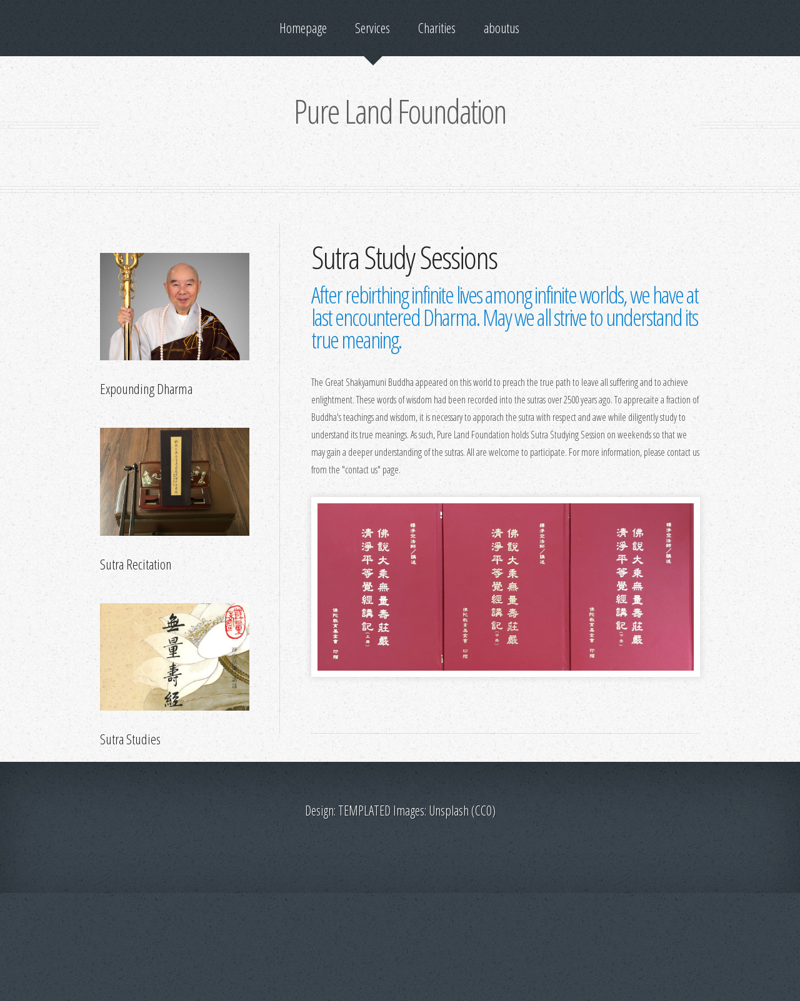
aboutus (501, 28)
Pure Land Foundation (400, 111)
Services (372, 28)
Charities (437, 28)
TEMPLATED (364, 810)
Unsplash (449, 810)
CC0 (483, 810)
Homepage (303, 28)
